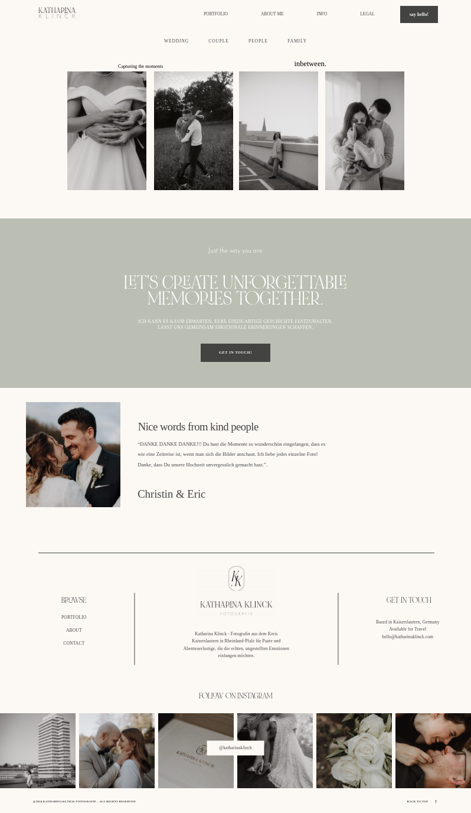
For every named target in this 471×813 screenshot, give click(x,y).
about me (272, 14)
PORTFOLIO (74, 617)
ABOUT (74, 630)
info (322, 14)
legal (367, 14)
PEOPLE (258, 41)
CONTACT (73, 643)
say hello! (419, 14)
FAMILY (297, 41)
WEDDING (176, 41)
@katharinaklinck (235, 747)
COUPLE (218, 41)
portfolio (216, 14)
